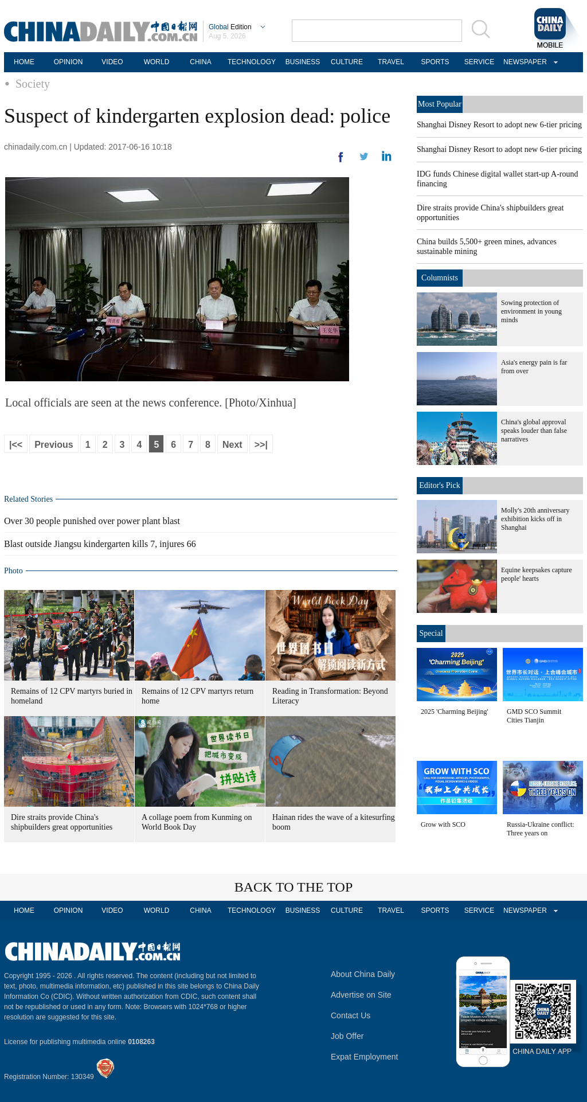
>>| (261, 445)
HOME (24, 62)
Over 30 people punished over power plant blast (92, 521)
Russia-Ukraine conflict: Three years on (540, 828)
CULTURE (347, 62)
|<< (15, 445)
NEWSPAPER (523, 62)
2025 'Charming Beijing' (454, 712)
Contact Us (350, 1015)
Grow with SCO (443, 824)
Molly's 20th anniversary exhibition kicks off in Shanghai (535, 519)
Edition (230, 27)
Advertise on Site (361, 994)
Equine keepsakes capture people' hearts (536, 574)
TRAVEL (391, 62)
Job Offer (347, 1036)
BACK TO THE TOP (293, 887)
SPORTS (435, 62)
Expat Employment (364, 1056)
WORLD (157, 62)
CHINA (200, 62)
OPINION (68, 62)
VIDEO (112, 62)
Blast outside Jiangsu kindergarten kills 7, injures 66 (100, 544)
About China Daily (363, 974)
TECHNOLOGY (252, 62)
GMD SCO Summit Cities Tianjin (534, 716)
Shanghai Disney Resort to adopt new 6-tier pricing (499, 124)
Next (232, 445)
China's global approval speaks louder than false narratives (534, 430)
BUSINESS (302, 62)
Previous (53, 445)
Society (32, 83)
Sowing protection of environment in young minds (531, 311)
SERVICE (479, 62)
